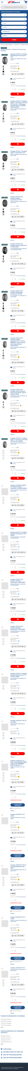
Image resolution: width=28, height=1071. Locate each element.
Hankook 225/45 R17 (6, 1040)
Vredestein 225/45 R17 (6, 1038)
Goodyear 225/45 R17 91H (18, 969)
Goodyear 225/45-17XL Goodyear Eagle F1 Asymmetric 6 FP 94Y (18, 199)
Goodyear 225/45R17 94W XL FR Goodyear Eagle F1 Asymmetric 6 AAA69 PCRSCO (18, 488)
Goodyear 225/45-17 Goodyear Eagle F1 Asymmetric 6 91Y (18, 153)
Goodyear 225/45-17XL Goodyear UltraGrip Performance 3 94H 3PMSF (18, 582)
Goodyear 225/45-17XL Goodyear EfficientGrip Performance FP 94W (18, 293)
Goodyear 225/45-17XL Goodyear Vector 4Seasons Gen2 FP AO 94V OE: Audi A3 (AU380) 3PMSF (18, 393)
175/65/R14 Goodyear (6, 1025)
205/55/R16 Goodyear (6, 1019)
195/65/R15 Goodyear (6, 1023)
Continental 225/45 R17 (6, 1041)
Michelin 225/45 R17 (5, 1036)
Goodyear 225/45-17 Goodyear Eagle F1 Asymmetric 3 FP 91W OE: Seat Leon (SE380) (18, 441)
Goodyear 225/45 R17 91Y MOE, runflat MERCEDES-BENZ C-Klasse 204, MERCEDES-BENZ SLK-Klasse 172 (18, 764)
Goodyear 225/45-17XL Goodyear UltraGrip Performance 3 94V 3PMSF (18, 629)
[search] (14, 7)
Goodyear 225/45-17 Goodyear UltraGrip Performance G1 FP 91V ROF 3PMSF (18, 676)
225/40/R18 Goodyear (6, 1021)
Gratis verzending (21, 85)
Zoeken (14, 40)
